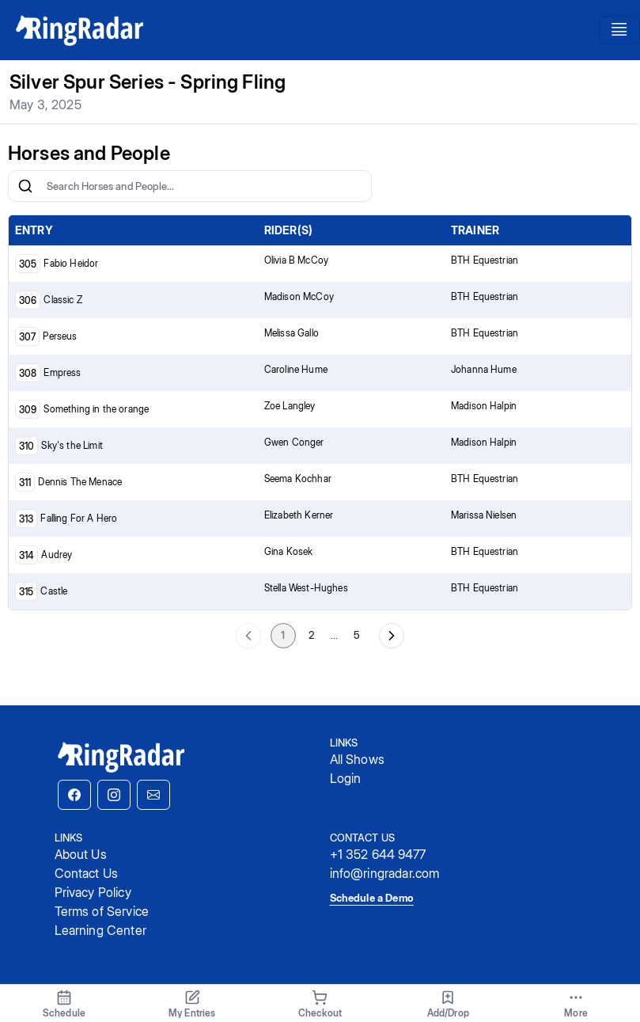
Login (346, 778)
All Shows (357, 759)
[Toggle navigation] (619, 30)
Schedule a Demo (372, 897)
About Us (81, 854)
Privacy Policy (93, 892)
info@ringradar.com (385, 873)
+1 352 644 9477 (378, 854)
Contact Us (87, 873)
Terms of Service (102, 911)
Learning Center (100, 930)
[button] (74, 795)
